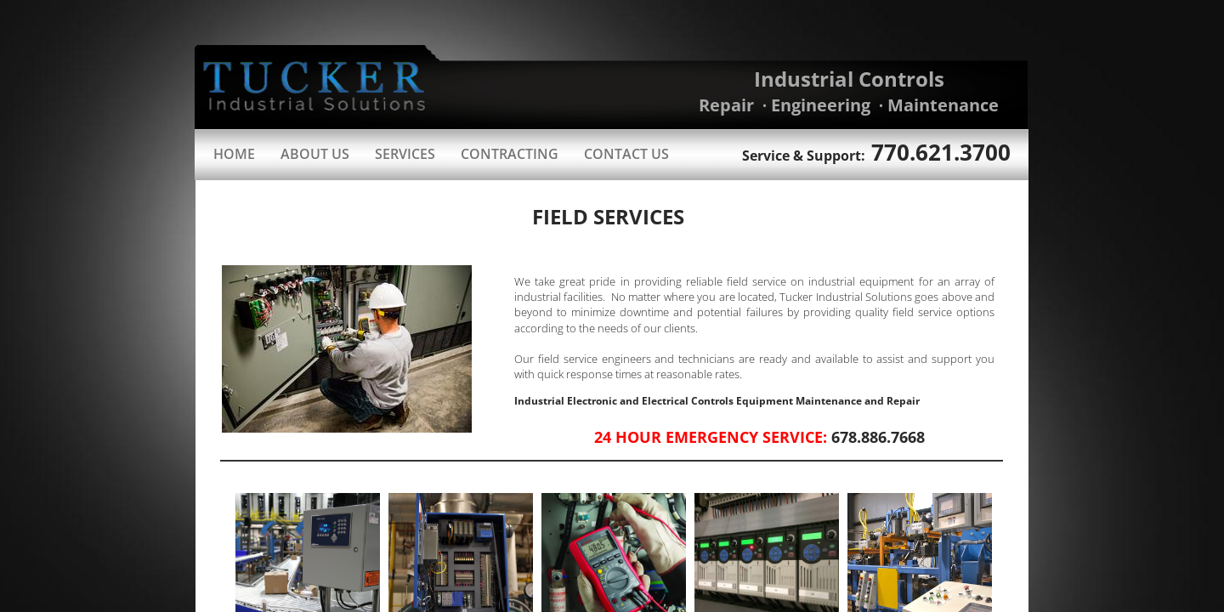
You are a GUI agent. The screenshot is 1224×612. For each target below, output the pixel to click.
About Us (314, 153)
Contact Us (626, 153)
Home (234, 153)
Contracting (509, 153)
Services (405, 153)
